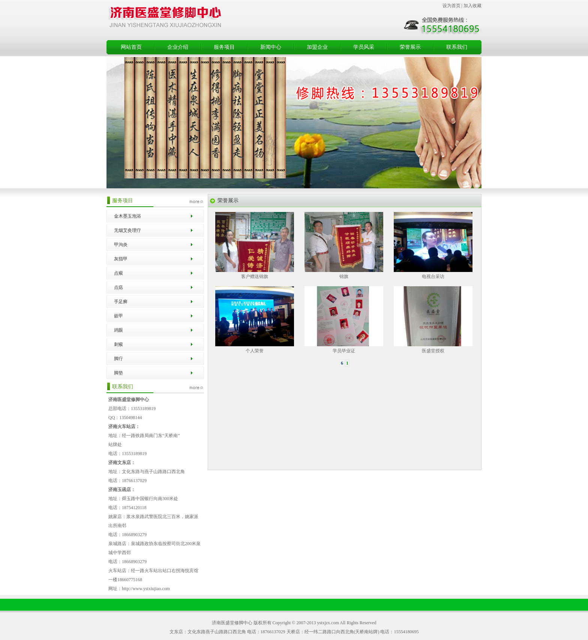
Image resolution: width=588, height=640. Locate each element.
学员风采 (363, 47)
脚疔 (118, 358)
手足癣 (121, 301)
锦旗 (343, 276)
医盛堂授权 (433, 350)
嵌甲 (118, 315)
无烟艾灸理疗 (127, 230)
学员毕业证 (344, 350)
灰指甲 (121, 258)
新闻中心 (270, 47)
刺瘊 (118, 344)
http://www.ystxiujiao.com (146, 588)
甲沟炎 (121, 244)
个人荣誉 (255, 350)
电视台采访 (433, 276)
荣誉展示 (410, 47)
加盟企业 (317, 47)
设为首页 (451, 5)
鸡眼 (118, 330)
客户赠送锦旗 (254, 276)
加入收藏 (473, 5)
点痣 (118, 287)
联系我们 (456, 47)
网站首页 (131, 47)
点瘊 (118, 273)
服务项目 (224, 47)
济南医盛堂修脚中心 (232, 622)
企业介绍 (177, 47)
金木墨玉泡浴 (127, 216)
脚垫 (118, 373)
